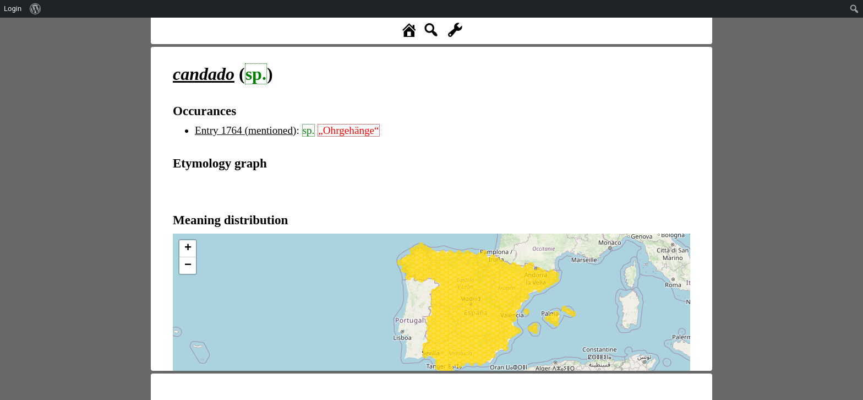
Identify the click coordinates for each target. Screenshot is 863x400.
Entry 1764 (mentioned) (245, 130)
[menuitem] (35, 9)
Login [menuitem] (12, 8)
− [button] (188, 265)
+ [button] (188, 248)
